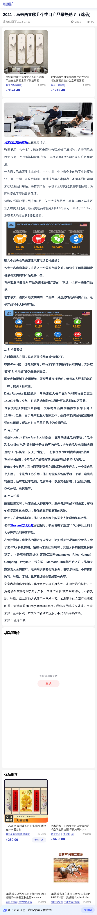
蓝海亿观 (20, 620)
